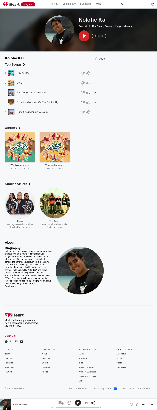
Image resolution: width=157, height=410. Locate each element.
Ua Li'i (20, 82)
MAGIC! (88, 227)
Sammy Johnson (90, 224)
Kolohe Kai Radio (20, 404)
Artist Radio (10, 367)
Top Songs (15, 64)
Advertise (83, 358)
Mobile (119, 363)
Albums (13, 128)
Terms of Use (128, 388)
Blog (81, 363)
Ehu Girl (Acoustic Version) (31, 92)
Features (46, 358)
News (44, 354)
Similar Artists (18, 184)
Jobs (81, 381)
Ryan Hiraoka (18, 224)
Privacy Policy (82, 388)
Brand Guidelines (86, 367)
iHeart (7, 354)
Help (70, 388)
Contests (46, 367)
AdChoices (144, 388)
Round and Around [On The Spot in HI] (37, 102)
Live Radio (86, 4)
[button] (84, 35)
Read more (10, 286)
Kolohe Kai (15, 227)
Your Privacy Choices (105, 388)
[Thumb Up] (88, 73)
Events (45, 363)
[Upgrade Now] (28, 4)
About (81, 354)
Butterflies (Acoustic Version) (32, 112)
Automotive (121, 354)
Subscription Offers (87, 376)
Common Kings (113, 26)
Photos (45, 372)
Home (119, 358)
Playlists (8, 372)
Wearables (121, 367)
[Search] (133, 4)
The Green (97, 26)
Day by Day (23, 73)
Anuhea (57, 224)
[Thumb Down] (82, 73)
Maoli (87, 26)
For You (54, 4)
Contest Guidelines (87, 372)
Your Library (69, 4)
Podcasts (9, 363)
